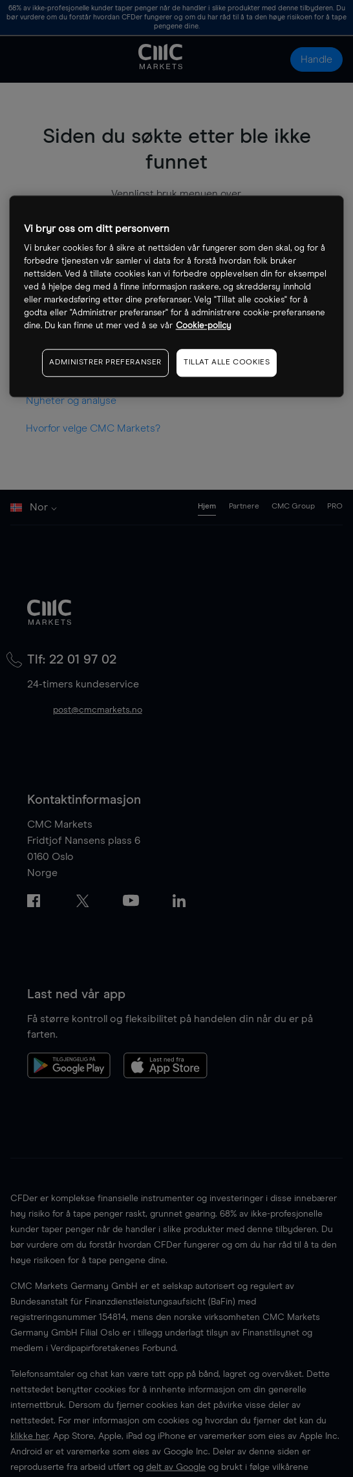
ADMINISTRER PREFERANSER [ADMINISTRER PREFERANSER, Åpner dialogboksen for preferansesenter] (105, 362)
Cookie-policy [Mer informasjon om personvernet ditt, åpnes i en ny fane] (203, 326)
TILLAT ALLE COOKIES (227, 362)
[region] (177, 296)
